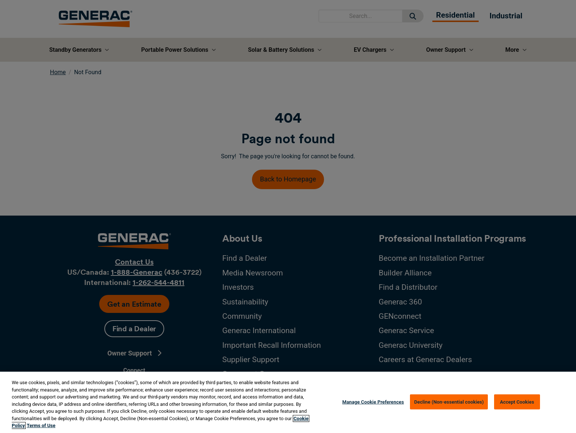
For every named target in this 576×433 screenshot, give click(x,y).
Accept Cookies (517, 401)
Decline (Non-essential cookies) (449, 401)
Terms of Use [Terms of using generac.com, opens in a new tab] (41, 425)
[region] (288, 402)
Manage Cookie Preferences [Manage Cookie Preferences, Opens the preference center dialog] (373, 401)
